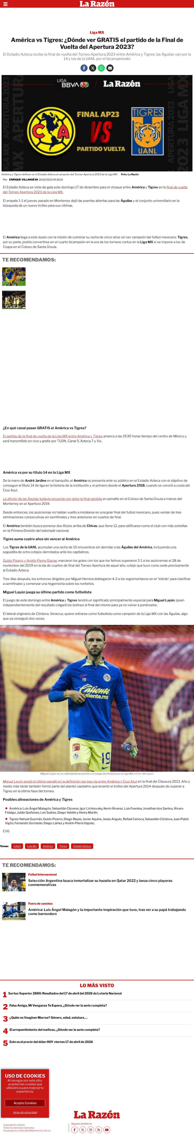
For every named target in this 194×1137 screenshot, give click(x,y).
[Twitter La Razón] (92, 68)
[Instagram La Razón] (90, 1129)
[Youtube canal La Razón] (107, 1129)
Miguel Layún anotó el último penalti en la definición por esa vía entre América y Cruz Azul (70, 781)
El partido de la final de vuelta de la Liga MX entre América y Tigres (53, 436)
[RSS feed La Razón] (98, 1129)
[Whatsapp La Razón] (101, 68)
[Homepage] (97, 4)
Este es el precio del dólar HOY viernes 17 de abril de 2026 (51, 1042)
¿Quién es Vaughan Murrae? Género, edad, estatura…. (48, 1017)
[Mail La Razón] (110, 68)
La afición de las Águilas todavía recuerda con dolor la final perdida (52, 499)
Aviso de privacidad (25, 1112)
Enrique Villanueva (23, 179)
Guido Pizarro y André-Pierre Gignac (30, 561)
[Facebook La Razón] (84, 68)
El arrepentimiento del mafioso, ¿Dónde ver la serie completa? (55, 1030)
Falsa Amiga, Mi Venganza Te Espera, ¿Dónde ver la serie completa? (58, 1005)
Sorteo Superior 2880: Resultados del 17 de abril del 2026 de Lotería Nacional (65, 993)
